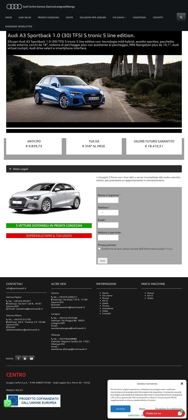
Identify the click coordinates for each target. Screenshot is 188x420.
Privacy (168, 248)
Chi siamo (118, 17)
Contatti (158, 17)
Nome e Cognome (109, 195)
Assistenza (139, 17)
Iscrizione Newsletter (18, 26)
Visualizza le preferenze (168, 408)
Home (8, 17)
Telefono (104, 207)
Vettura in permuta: (109, 232)
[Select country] (101, 212)
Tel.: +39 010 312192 (18, 319)
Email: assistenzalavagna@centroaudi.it (68, 326)
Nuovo (105, 298)
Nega (142, 408)
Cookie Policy (134, 415)
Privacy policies (107, 244)
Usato (69, 17)
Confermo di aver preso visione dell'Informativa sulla (137, 248)
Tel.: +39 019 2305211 (64, 297)
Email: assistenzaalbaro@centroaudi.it (22, 328)
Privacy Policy (14, 390)
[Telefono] (108, 212)
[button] (181, 383)
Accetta (120, 408)
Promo (105, 305)
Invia (102, 260)
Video (105, 311)
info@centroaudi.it (16, 288)
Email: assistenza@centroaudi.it (26, 308)
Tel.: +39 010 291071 (18, 301)
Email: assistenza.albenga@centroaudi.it (69, 347)
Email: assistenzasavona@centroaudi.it (68, 305)
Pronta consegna (48, 17)
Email (102, 220)
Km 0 (105, 300)
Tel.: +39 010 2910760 (64, 318)
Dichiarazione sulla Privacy (152, 415)
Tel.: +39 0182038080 (64, 339)
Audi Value (25, 17)
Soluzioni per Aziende (93, 17)
